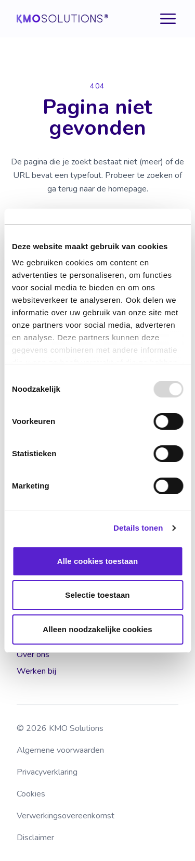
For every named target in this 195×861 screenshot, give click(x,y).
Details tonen (138, 527)
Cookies (31, 794)
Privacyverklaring (47, 772)
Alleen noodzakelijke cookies (97, 629)
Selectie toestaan (97, 594)
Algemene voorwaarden (60, 750)
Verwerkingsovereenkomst (65, 815)
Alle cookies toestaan (97, 561)
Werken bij (36, 671)
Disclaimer (35, 837)
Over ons (33, 654)
